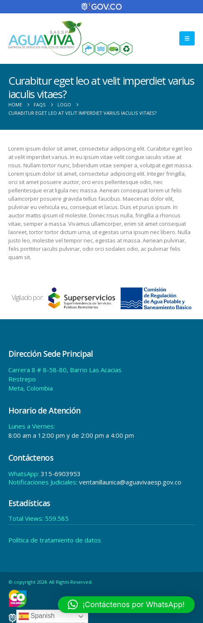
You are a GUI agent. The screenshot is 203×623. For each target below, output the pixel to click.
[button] (187, 37)
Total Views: (26, 517)
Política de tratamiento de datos (54, 539)
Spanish (36, 616)
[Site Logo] (70, 37)
